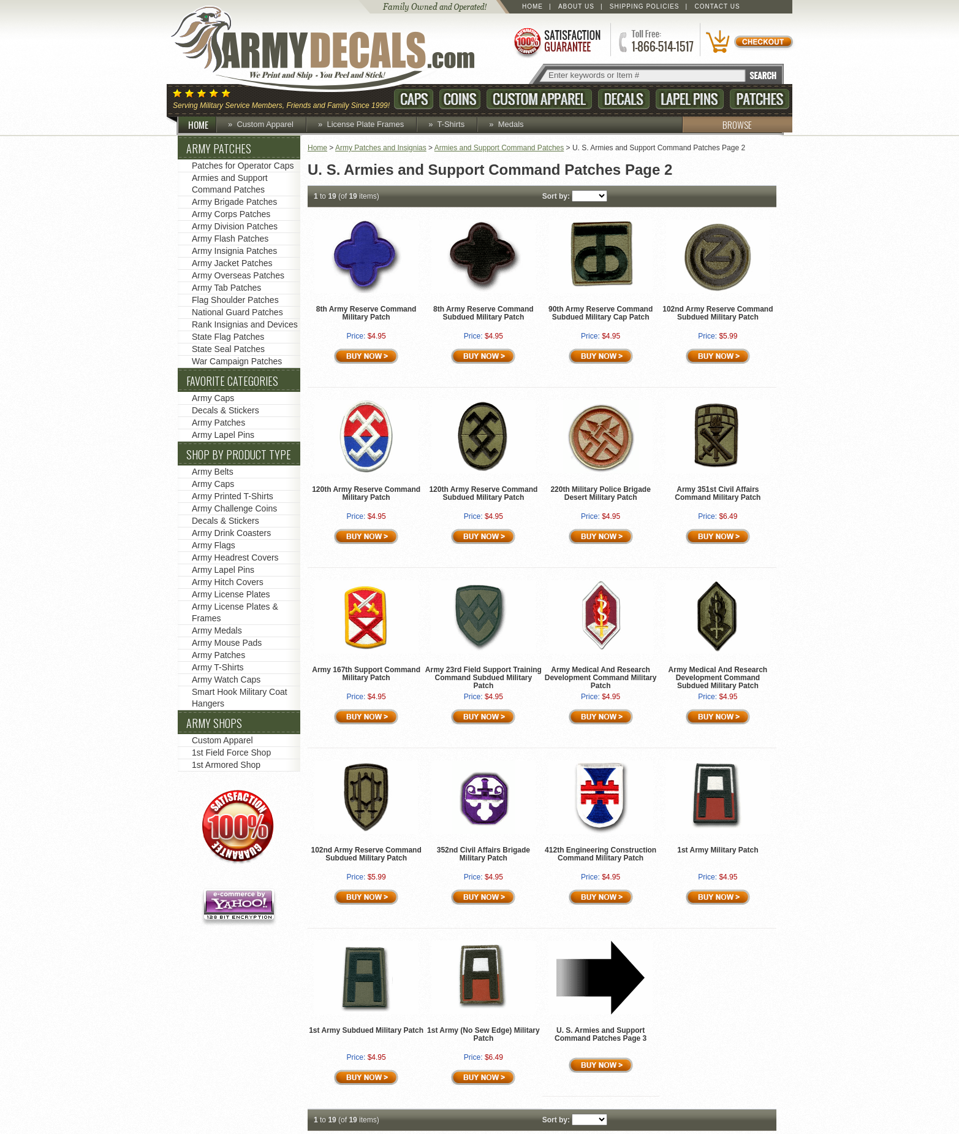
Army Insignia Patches (234, 251)
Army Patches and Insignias (380, 148)
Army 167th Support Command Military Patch (366, 673)
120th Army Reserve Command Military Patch (366, 493)
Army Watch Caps (226, 679)
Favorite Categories (232, 381)
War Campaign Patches (237, 361)
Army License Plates (231, 594)
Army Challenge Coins (234, 508)
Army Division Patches (235, 226)
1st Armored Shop (226, 765)
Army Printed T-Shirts (232, 496)
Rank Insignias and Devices (245, 324)
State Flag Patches (228, 337)
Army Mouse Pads (227, 643)
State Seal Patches (228, 349)
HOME (203, 124)
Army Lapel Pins (223, 435)
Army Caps (213, 398)
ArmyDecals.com (334, 49)
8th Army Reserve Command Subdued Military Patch (483, 313)
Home (532, 6)
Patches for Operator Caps (243, 165)
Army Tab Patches (226, 288)
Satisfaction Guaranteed (556, 41)
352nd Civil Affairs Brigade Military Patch (483, 854)
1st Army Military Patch (717, 850)
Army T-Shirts (218, 667)
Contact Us (717, 6)
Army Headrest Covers (235, 557)
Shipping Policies (645, 6)
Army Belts (212, 472)
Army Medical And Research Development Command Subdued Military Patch (718, 677)
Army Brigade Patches (234, 202)
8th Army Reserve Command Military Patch (366, 313)
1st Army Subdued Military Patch (366, 1030)
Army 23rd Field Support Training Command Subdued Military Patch (483, 677)
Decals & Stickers (225, 410)
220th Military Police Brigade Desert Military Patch (600, 493)
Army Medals (217, 630)
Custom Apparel (539, 99)
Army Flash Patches (230, 238)
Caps (413, 99)
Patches (759, 99)
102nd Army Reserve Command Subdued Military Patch (717, 313)
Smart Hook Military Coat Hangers (239, 697)
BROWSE (717, 124)
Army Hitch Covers (227, 582)
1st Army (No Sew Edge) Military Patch (483, 1034)
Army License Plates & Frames (235, 612)
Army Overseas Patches (238, 275)
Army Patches (218, 148)
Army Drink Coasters (231, 533)
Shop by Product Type (238, 454)
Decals (624, 99)
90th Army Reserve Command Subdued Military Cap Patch (600, 313)
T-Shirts (450, 124)
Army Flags (213, 545)
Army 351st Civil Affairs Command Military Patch (717, 493)
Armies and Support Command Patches (499, 148)
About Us (576, 6)
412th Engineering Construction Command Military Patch (600, 854)
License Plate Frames (365, 124)
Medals (511, 124)
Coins (459, 99)
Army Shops (214, 723)
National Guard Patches (237, 312)
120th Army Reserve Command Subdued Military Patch (483, 493)
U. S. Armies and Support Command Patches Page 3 (600, 1034)
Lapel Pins (690, 99)
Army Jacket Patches (232, 263)
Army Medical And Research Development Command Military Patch (601, 677)
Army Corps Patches (231, 214)
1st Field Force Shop (231, 752)
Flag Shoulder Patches (235, 300)
